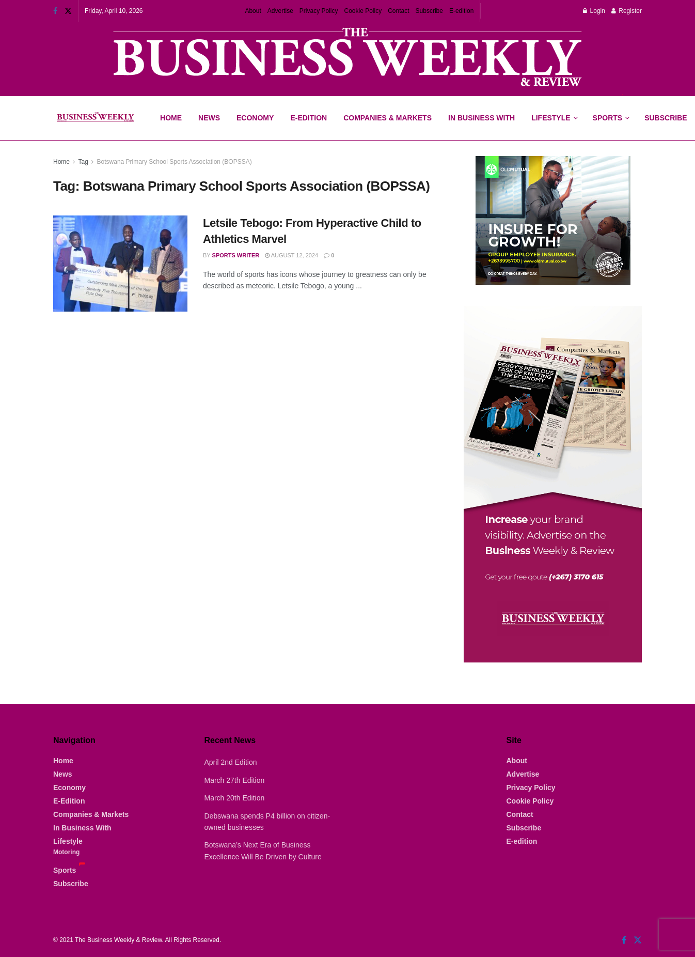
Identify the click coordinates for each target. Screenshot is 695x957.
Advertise (280, 10)
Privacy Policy (318, 10)
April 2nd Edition (230, 762)
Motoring (66, 852)
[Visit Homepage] (95, 118)
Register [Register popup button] (626, 10)
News (209, 118)
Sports (611, 109)
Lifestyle (550, 118)
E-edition (461, 10)
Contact (398, 10)
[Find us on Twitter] (638, 940)
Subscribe (429, 10)
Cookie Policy (363, 10)
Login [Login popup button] (594, 10)
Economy (255, 118)
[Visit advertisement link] (347, 58)
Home (171, 118)
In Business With (481, 118)
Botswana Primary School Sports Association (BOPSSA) (174, 161)
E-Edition (308, 118)
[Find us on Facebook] (624, 940)
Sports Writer (236, 255)
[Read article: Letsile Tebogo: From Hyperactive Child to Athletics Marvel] (120, 263)
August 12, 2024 (291, 255)
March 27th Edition (234, 780)
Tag (83, 161)
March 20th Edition (234, 798)
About (253, 10)
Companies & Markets (387, 118)
